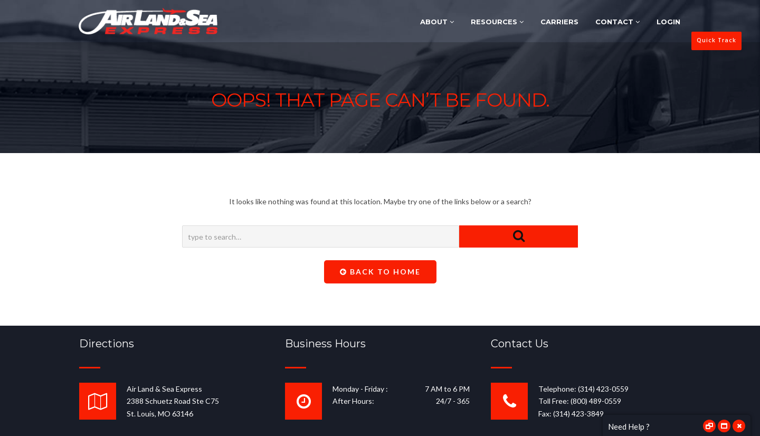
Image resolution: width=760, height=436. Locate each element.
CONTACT (617, 21)
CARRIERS (559, 21)
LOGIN (668, 21)
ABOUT (437, 21)
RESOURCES (497, 21)
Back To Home (380, 271)
